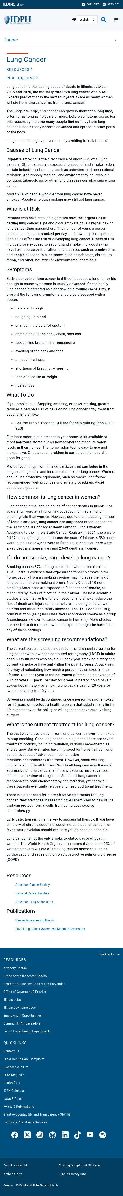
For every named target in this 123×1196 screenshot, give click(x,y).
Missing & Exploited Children (79, 1165)
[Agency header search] (103, 19)
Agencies (90, 4)
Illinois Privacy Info (72, 1174)
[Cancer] (114, 40)
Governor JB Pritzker (16, 1185)
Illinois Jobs (12, 999)
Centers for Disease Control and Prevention (34, 984)
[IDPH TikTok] (77, 1135)
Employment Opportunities (22, 1015)
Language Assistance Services (25, 1122)
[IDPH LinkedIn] (65, 1135)
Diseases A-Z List (15, 1067)
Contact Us (11, 1051)
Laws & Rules (12, 1098)
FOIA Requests (14, 1075)
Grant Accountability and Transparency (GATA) (36, 1114)
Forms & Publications (18, 1106)
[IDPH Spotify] (102, 1135)
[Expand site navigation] (116, 19)
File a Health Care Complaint (23, 1059)
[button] (20, 69)
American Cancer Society (32, 885)
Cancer (10, 39)
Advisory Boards (15, 968)
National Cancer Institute (32, 893)
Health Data (11, 1083)
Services (111, 4)
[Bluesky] (52, 1135)
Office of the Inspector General (25, 976)
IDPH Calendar (13, 1090)
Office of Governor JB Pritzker (24, 992)
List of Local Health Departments (27, 1031)
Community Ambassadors (22, 1023)
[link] (14, 1135)
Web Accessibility (16, 1165)
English (84, 19)
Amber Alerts (12, 1174)
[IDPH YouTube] (90, 1135)
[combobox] (87, 19)
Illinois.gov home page (19, 1007)
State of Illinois (48, 1185)
